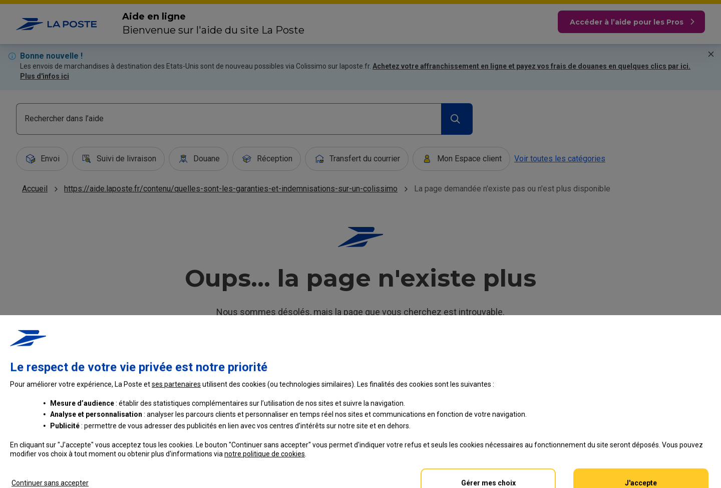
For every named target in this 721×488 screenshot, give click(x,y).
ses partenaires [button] (176, 429)
